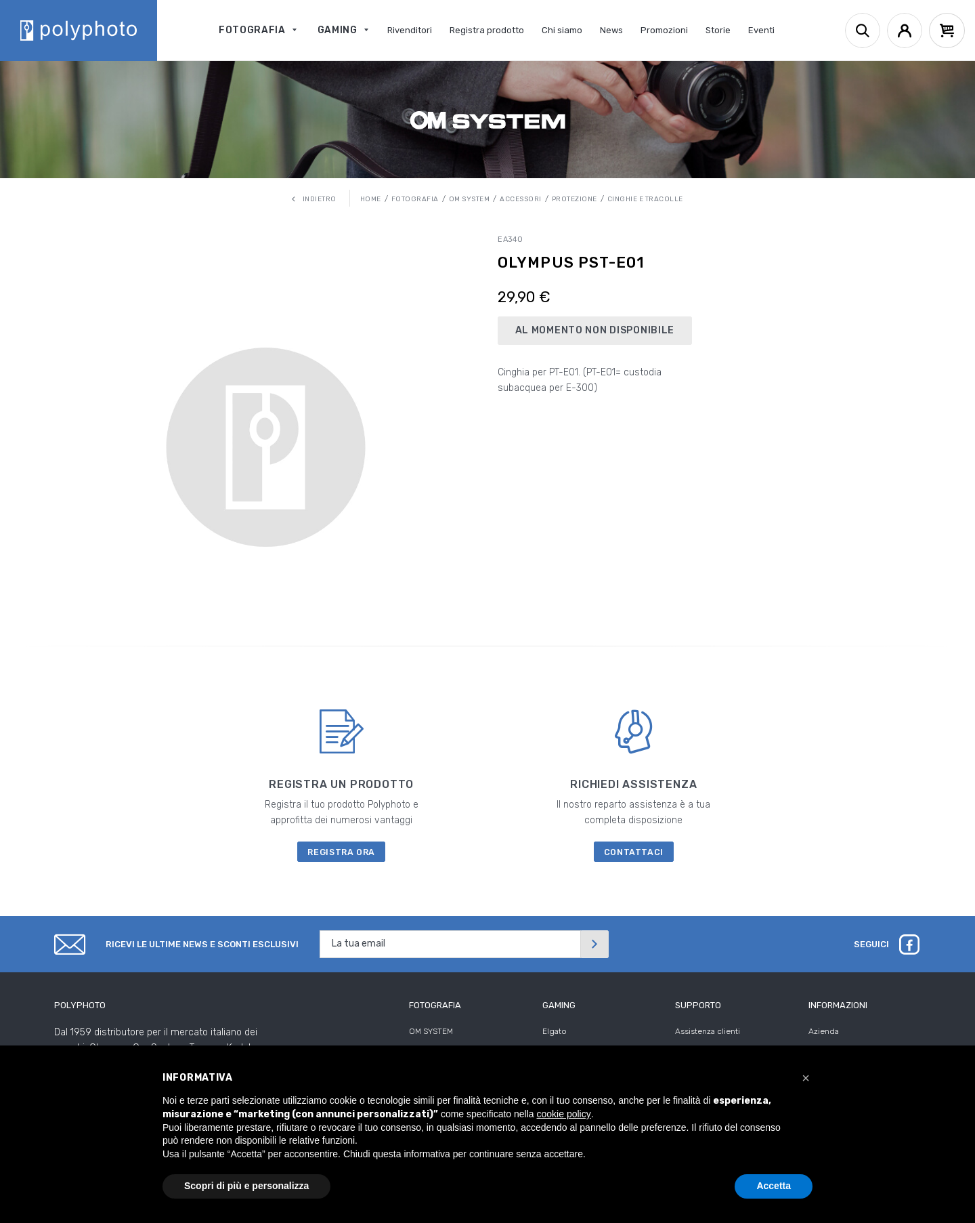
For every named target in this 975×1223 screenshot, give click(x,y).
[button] (806, 1078)
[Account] (904, 30)
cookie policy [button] (564, 1113)
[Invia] (594, 944)
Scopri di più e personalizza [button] (246, 1185)
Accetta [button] (773, 1185)
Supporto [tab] (698, 1005)
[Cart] (947, 30)
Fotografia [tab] (435, 1005)
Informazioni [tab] (837, 1005)
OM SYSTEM (431, 1031)
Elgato (554, 1031)
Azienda (823, 1031)
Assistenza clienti (707, 1031)
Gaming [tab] (559, 1005)
